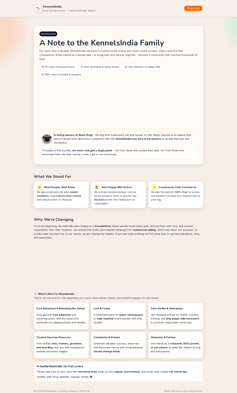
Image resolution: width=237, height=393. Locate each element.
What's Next (193, 8)
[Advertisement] (118, 102)
